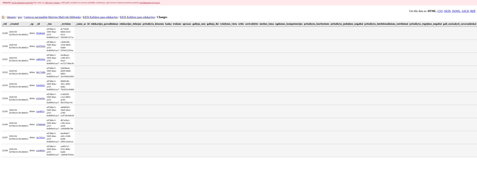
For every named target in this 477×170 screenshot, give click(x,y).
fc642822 (40, 85)
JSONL (456, 11)
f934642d (40, 33)
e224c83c (40, 98)
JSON (447, 11)
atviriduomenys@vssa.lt (150, 2)
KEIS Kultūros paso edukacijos (100, 17)
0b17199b (40, 72)
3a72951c (40, 137)
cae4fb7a (40, 111)
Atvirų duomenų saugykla (22, 2)
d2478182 (40, 46)
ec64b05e (40, 150)
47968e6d (40, 124)
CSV (440, 11)
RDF (473, 11)
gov (20, 17)
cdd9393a (40, 59)
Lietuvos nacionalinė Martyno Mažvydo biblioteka (52, 17)
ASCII (465, 11)
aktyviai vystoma (52, 2)
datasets (11, 17)
